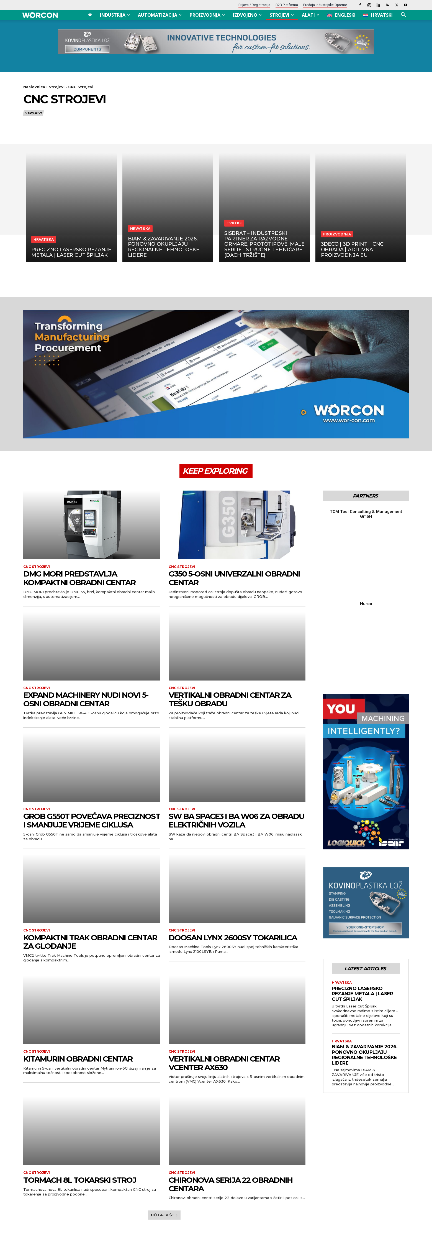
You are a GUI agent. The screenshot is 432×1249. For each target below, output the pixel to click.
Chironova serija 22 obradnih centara (230, 1184)
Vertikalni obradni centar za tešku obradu (230, 699)
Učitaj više (164, 1215)
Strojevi (282, 15)
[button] (403, 15)
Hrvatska (44, 239)
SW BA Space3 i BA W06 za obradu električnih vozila (236, 820)
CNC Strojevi (36, 567)
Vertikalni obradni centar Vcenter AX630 (224, 1063)
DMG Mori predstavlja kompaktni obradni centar (79, 578)
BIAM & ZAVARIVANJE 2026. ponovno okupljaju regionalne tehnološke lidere (364, 930)
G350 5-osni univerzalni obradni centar (234, 578)
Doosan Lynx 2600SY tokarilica (233, 937)
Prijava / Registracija (254, 5)
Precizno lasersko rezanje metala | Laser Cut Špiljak (362, 869)
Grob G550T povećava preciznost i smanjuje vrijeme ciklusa (91, 820)
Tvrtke (234, 223)
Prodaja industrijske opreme (325, 5)
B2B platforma (287, 5)
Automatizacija (160, 15)
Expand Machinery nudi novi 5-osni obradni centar (85, 699)
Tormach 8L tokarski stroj (79, 1180)
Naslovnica (34, 87)
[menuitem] (341, 15)
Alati (310, 15)
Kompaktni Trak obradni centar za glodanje (90, 942)
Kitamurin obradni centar (77, 1058)
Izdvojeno (247, 15)
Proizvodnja (207, 15)
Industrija (115, 15)
